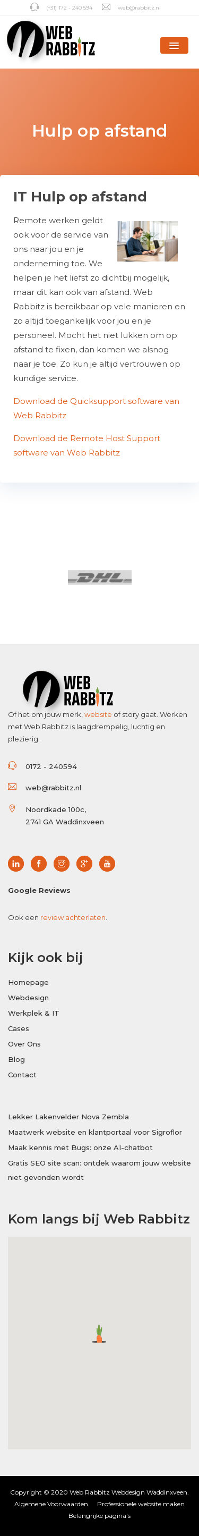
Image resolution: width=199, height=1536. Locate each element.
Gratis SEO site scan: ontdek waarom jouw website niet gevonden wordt (99, 1170)
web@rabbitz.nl (131, 7)
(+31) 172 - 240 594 (61, 7)
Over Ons (24, 1044)
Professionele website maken (141, 1504)
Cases (18, 1028)
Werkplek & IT (33, 1013)
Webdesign (28, 997)
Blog (16, 1059)
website (98, 714)
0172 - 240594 (51, 766)
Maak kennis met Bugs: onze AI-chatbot (80, 1147)
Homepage (28, 982)
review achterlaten (73, 917)
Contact (22, 1074)
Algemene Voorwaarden (51, 1504)
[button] (174, 45)
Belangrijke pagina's (99, 1516)
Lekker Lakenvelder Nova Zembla (68, 1116)
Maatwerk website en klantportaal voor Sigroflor (95, 1132)
